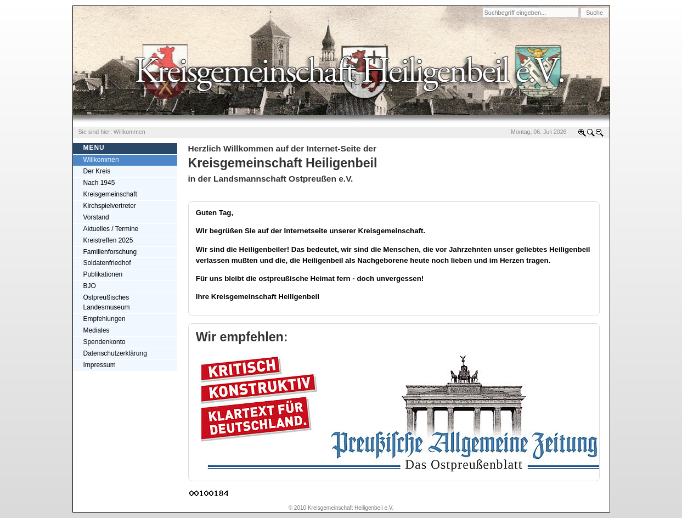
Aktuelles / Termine (111, 229)
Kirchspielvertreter (109, 206)
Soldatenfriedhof (107, 263)
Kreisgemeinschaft (110, 194)
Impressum (99, 365)
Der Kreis (97, 171)
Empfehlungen (104, 319)
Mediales (96, 330)
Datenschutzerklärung (115, 353)
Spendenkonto (104, 342)
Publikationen (103, 274)
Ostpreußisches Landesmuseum (106, 302)
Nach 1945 (99, 183)
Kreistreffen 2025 (108, 240)
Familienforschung (110, 252)
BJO (89, 286)
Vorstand (96, 217)
